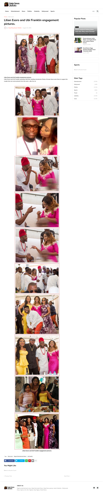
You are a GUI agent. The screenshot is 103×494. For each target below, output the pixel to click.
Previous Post (8, 476)
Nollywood (45, 11)
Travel (85, 93)
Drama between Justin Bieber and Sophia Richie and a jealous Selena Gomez (89, 41)
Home (7, 11)
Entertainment (15, 11)
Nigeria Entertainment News (20, 456)
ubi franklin (30, 456)
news (85, 99)
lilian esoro (11, 17)
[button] (93, 11)
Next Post (66, 476)
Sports (53, 11)
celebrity (85, 96)
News (23, 11)
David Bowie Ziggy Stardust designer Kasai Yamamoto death (89, 49)
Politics (29, 11)
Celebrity (36, 11)
